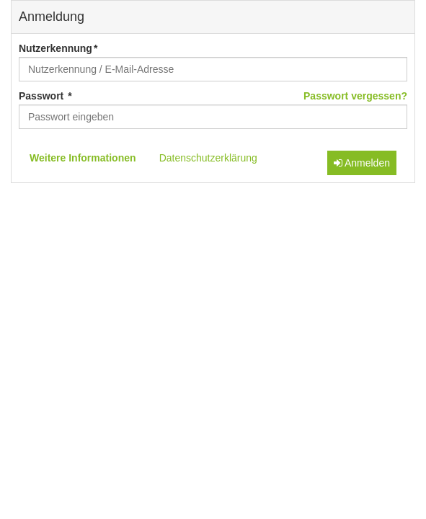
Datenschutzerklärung (208, 158)
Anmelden (362, 163)
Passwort (42, 96)
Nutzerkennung (55, 48)
